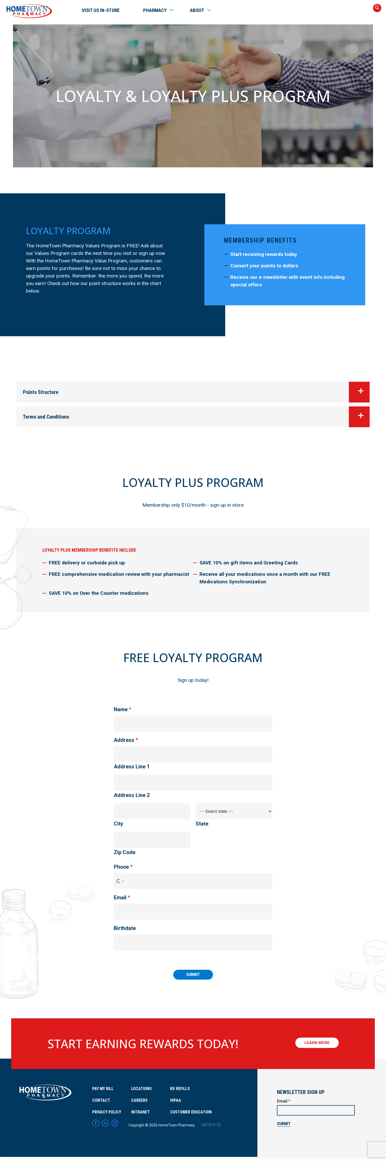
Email (122, 897)
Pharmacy (155, 10)
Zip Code (124, 852)
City (118, 824)
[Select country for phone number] (119, 881)
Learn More (317, 1043)
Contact (101, 1100)
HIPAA (175, 1100)
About (197, 10)
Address (126, 740)
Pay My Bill (103, 1088)
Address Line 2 (132, 795)
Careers (139, 1100)
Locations (141, 1088)
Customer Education (191, 1112)
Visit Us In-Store (101, 10)
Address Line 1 (132, 766)
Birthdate (125, 928)
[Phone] (193, 881)
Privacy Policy (106, 1112)
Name (122, 709)
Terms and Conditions (196, 416)
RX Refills (180, 1088)
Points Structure (196, 392)
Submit (193, 974)
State (202, 824)
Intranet (140, 1112)
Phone (123, 867)
